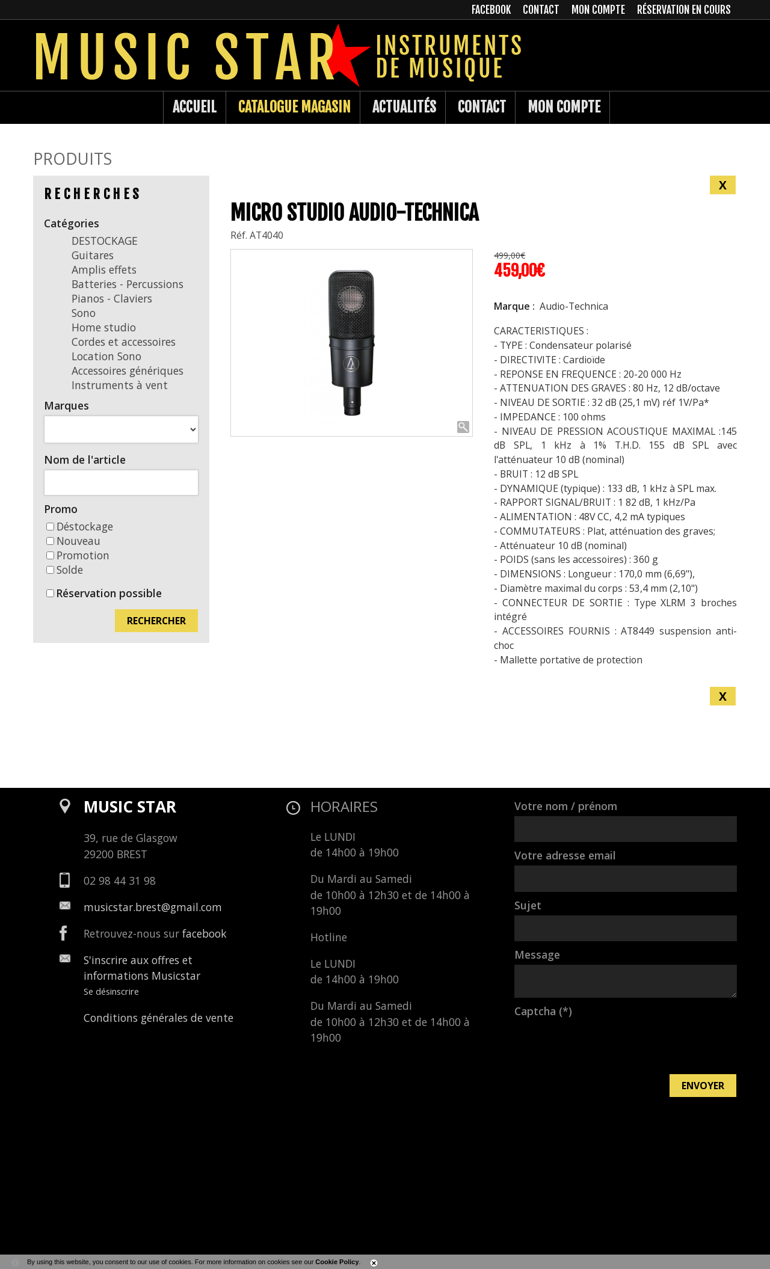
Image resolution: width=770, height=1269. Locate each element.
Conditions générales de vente (158, 1017)
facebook (204, 933)
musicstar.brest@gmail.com (153, 907)
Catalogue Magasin (294, 107)
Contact (482, 107)
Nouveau (73, 540)
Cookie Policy (337, 1261)
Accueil (195, 107)
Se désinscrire (111, 991)
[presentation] (605, 1044)
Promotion (77, 555)
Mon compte (564, 107)
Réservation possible (109, 593)
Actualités (404, 107)
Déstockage (79, 526)
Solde (64, 569)
